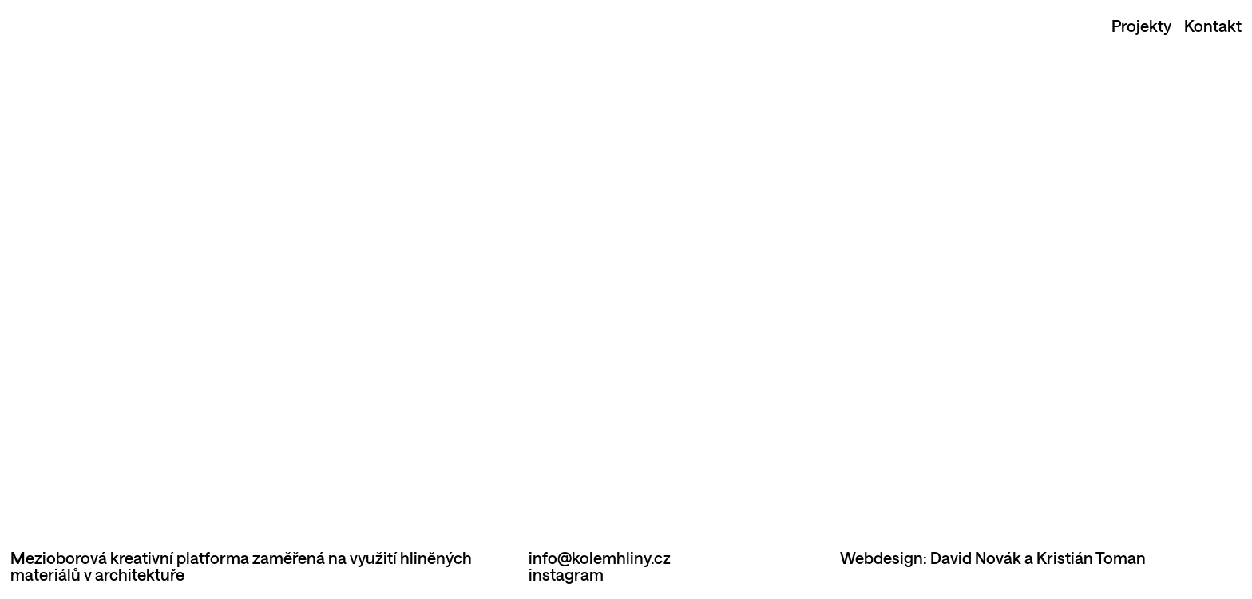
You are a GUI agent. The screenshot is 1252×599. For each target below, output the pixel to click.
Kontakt (1213, 25)
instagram (566, 574)
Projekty (1141, 25)
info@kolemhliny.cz (600, 557)
